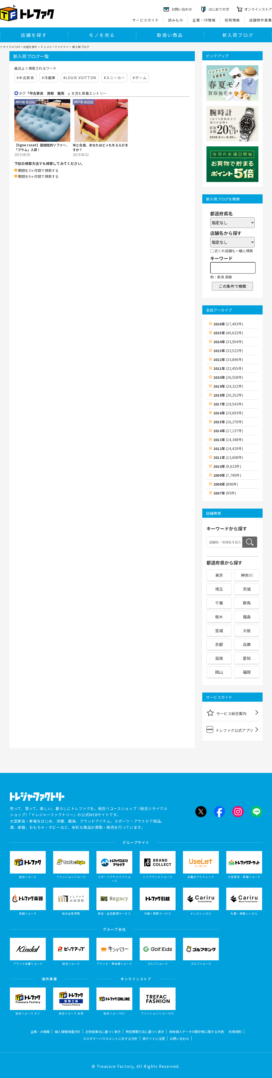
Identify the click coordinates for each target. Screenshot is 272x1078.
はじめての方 (218, 9)
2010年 (227, 466)
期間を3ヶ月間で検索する (38, 170)
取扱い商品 (170, 35)
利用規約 (235, 1031)
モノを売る (102, 35)
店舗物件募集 (260, 20)
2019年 (228, 386)
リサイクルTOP (10, 47)
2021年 (228, 368)
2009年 (227, 475)
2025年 (228, 332)
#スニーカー (114, 77)
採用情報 (232, 20)
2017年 (228, 404)
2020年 (228, 377)
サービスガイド (145, 20)
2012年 (228, 448)
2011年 (228, 457)
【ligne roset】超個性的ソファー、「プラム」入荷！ (41, 147)
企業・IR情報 (204, 20)
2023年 (228, 350)
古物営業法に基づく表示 (103, 1031)
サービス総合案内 (226, 712)
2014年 (228, 430)
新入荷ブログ (238, 35)
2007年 (224, 493)
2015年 (228, 421)
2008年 (225, 484)
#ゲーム (140, 77)
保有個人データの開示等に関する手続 (196, 1031)
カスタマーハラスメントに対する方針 (110, 1038)
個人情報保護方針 (67, 1031)
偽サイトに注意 (153, 1038)
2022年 (228, 359)
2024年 (228, 341)
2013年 (228, 439)
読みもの (175, 20)
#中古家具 (25, 77)
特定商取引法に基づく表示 (145, 1031)
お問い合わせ (179, 1038)
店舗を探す (34, 35)
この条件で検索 (232, 286)
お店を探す (30, 47)
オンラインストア (258, 9)
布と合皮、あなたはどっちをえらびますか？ (100, 147)
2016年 (228, 412)
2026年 (228, 323)
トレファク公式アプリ (229, 729)
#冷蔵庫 (49, 77)
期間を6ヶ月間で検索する (38, 176)
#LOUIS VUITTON (79, 77)
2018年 (228, 395)
